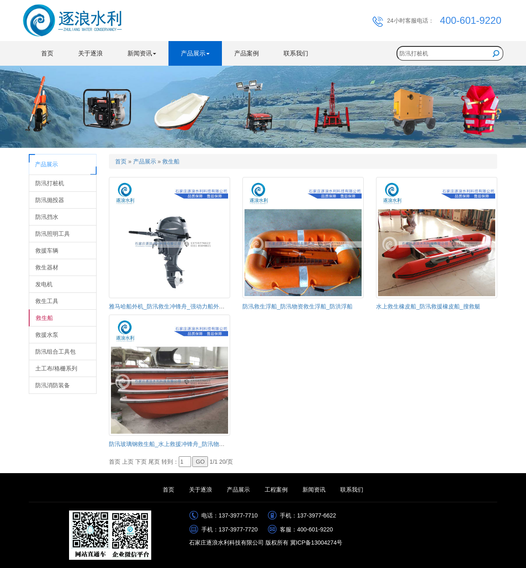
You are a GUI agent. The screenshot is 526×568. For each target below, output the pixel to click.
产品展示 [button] (195, 53)
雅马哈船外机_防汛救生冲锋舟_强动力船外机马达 (172, 306)
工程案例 (276, 489)
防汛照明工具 (52, 233)
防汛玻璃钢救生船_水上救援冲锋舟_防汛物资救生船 (175, 444)
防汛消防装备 (52, 385)
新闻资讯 (313, 489)
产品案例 (246, 53)
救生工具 (46, 301)
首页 (47, 53)
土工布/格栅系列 (56, 368)
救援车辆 (46, 250)
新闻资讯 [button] (141, 53)
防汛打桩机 (49, 183)
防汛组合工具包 (55, 351)
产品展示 (144, 161)
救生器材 (46, 267)
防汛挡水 (46, 217)
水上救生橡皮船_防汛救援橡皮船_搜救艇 (428, 306)
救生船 (44, 318)
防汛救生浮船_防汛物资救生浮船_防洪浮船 (297, 306)
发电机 (44, 284)
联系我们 (296, 53)
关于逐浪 (90, 53)
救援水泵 (46, 334)
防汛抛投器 (49, 200)
